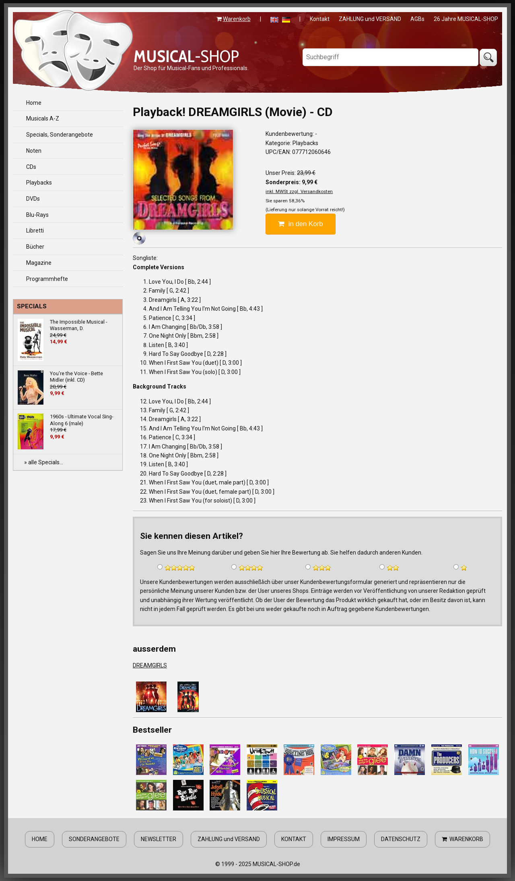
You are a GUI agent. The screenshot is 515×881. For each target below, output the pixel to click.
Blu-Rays (37, 215)
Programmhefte (47, 279)
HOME (39, 839)
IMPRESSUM (344, 839)
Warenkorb (237, 19)
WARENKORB (462, 839)
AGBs (417, 19)
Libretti (35, 230)
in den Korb (300, 224)
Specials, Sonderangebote (59, 134)
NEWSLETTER (158, 839)
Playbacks (39, 182)
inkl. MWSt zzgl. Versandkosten (299, 191)
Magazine (39, 263)
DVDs (33, 198)
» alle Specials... (43, 462)
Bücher (35, 246)
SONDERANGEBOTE (94, 839)
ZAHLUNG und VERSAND (370, 19)
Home (33, 103)
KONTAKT (293, 839)
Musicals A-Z (42, 118)
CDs (31, 167)
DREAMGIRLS (150, 665)
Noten (33, 151)
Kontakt (320, 19)
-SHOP (186, 56)
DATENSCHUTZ (400, 839)
